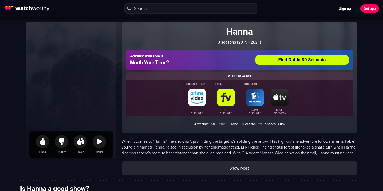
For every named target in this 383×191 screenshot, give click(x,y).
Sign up (345, 9)
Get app (370, 9)
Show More (239, 168)
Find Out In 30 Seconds (302, 59)
